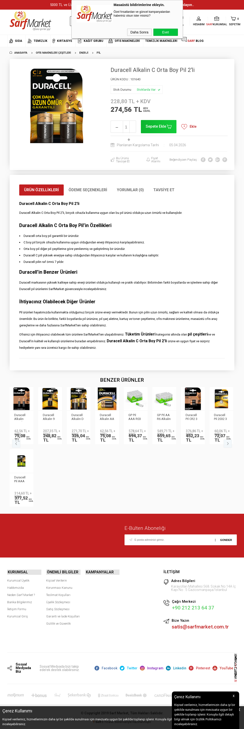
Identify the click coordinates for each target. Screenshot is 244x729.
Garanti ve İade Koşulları (63, 616)
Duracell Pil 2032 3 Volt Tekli (220, 417)
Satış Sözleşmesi (57, 608)
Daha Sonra (140, 32)
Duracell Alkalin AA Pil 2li (106, 417)
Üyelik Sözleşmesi (58, 601)
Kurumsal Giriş (17, 616)
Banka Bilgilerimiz (19, 601)
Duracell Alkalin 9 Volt (49, 417)
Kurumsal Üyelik (18, 580)
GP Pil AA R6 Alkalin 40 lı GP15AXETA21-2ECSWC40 (166, 417)
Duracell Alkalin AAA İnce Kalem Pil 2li (21, 417)
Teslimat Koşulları (58, 594)
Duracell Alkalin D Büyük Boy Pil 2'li (78, 417)
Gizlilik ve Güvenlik (58, 623)
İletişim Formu (16, 608)
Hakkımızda (15, 587)
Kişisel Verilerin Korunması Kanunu (59, 583)
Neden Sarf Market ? (21, 594)
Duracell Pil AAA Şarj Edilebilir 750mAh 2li (20, 479)
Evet (165, 32)
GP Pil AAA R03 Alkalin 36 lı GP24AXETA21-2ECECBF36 (138, 417)
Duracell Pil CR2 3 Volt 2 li (192, 417)
